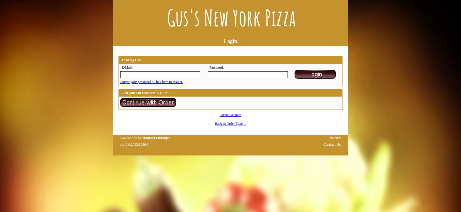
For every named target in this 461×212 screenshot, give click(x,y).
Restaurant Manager (154, 138)
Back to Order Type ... (230, 124)
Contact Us (332, 145)
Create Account (230, 115)
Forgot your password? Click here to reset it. (151, 82)
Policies (335, 138)
